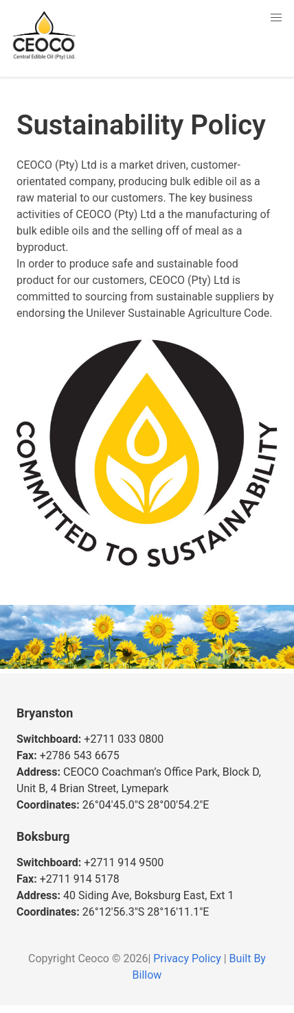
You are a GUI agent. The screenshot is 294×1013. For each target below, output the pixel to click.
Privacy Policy (187, 958)
